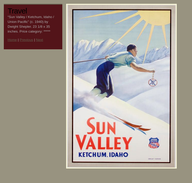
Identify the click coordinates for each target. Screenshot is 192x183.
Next (39, 40)
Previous (26, 40)
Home (12, 40)
